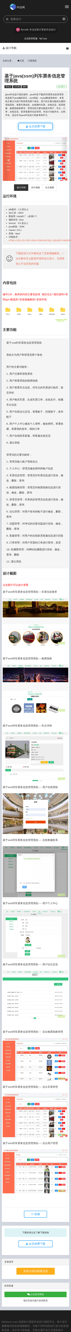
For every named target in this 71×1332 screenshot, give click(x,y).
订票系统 (32, 60)
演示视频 (35, 187)
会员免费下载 (35, 126)
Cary (43, 38)
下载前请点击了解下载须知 (35, 1232)
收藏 (35, 1214)
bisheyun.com (10, 1321)
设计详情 (21, 187)
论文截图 (49, 187)
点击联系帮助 (35, 1294)
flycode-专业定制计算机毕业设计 (36, 30)
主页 (20, 60)
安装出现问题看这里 (35, 1271)
